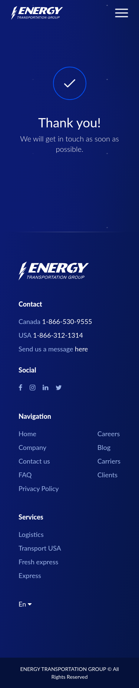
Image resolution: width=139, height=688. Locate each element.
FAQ (25, 475)
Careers (108, 434)
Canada (55, 321)
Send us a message (53, 349)
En (25, 604)
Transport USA (40, 548)
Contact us (34, 461)
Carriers (108, 461)
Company (32, 447)
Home (27, 434)
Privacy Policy (39, 488)
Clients (107, 475)
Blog (103, 447)
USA (51, 335)
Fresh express (38, 562)
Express (30, 575)
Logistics (31, 534)
